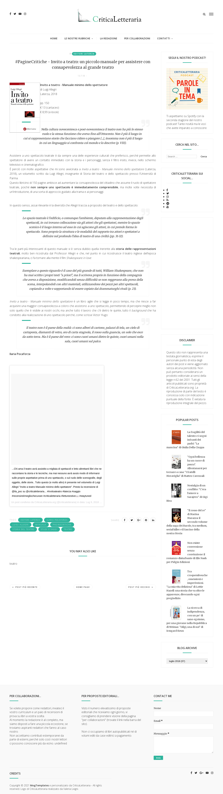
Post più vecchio (140, 587)
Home (53, 38)
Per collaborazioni (137, 38)
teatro (68, 529)
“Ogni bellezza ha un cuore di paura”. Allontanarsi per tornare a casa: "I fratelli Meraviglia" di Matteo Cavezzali (186, 466)
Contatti (163, 38)
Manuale (40, 524)
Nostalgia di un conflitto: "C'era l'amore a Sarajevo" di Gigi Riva (186, 493)
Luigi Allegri (21, 524)
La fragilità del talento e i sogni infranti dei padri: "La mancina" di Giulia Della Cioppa (186, 439)
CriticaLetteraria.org (45, 502)
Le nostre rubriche (77, 38)
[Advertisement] (187, 273)
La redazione (108, 38)
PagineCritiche (62, 524)
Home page (83, 587)
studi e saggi (49, 529)
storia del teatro (23, 529)
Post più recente (24, 587)
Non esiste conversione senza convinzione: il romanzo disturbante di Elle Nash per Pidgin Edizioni (186, 552)
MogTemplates (39, 785)
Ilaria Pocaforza (57, 520)
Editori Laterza (84, 54)
